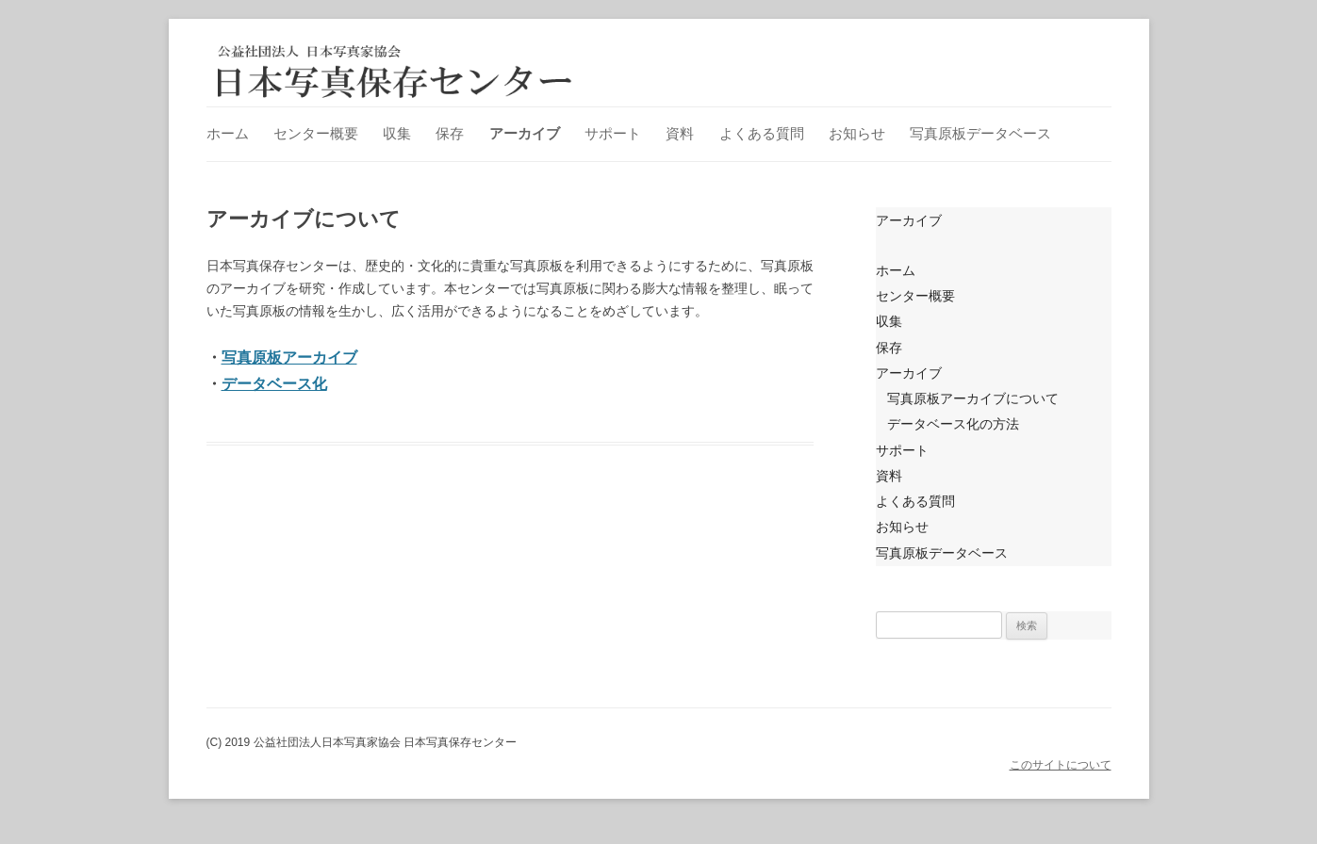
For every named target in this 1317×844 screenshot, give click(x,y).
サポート (612, 133)
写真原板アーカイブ (289, 357)
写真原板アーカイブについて (973, 398)
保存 (450, 133)
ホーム (227, 133)
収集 (397, 133)
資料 (680, 133)
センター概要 (315, 133)
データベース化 (274, 384)
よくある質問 (761, 133)
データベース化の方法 (953, 423)
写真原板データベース (980, 133)
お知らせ (857, 133)
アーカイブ (524, 133)
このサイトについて (1060, 764)
